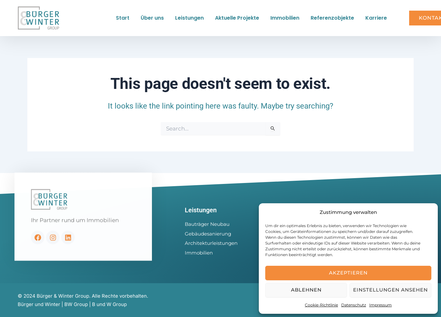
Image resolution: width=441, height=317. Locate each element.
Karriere (376, 18)
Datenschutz (353, 305)
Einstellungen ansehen (390, 290)
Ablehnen (306, 290)
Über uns (152, 18)
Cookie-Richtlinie (321, 305)
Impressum (380, 305)
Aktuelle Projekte (237, 18)
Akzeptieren (348, 273)
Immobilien (284, 18)
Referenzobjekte (332, 18)
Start (122, 18)
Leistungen (189, 18)
